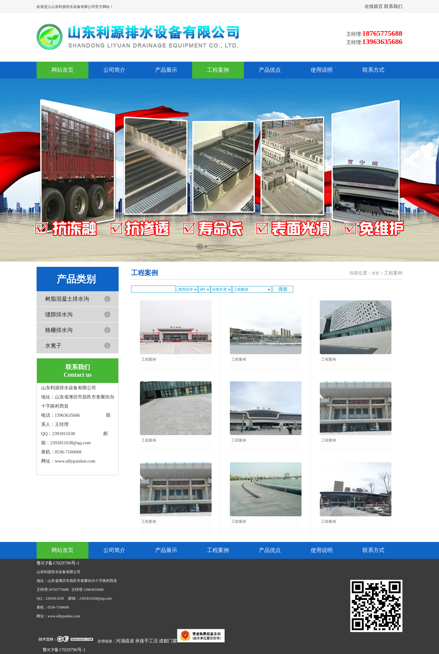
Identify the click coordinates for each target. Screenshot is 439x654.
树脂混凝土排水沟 (67, 299)
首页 (375, 273)
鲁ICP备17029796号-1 (58, 563)
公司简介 (114, 70)
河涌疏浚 (125, 640)
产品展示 (166, 70)
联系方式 (373, 70)
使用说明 (322, 70)
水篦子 (53, 346)
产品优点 (270, 70)
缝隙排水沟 (59, 314)
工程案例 (218, 70)
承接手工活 (146, 640)
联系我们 (393, 6)
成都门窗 (168, 640)
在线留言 (374, 6)
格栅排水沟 (59, 330)
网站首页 (62, 70)
